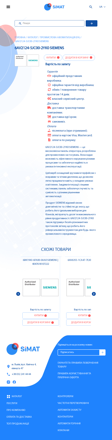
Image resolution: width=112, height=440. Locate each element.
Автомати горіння (69, 423)
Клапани (63, 430)
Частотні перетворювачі (73, 403)
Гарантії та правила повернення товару (78, 365)
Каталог (33, 37)
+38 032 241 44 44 (18, 374)
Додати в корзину (77, 57)
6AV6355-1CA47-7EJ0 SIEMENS (84, 260)
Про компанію (15, 410)
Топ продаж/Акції (17, 424)
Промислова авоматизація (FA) (60, 37)
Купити (51, 57)
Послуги (11, 403)
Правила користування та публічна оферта (74, 375)
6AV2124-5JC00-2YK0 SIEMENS (32, 41)
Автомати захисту (69, 410)
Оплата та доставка (19, 417)
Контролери (65, 396)
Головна (20, 37)
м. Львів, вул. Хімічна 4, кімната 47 (21, 366)
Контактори (65, 417)
